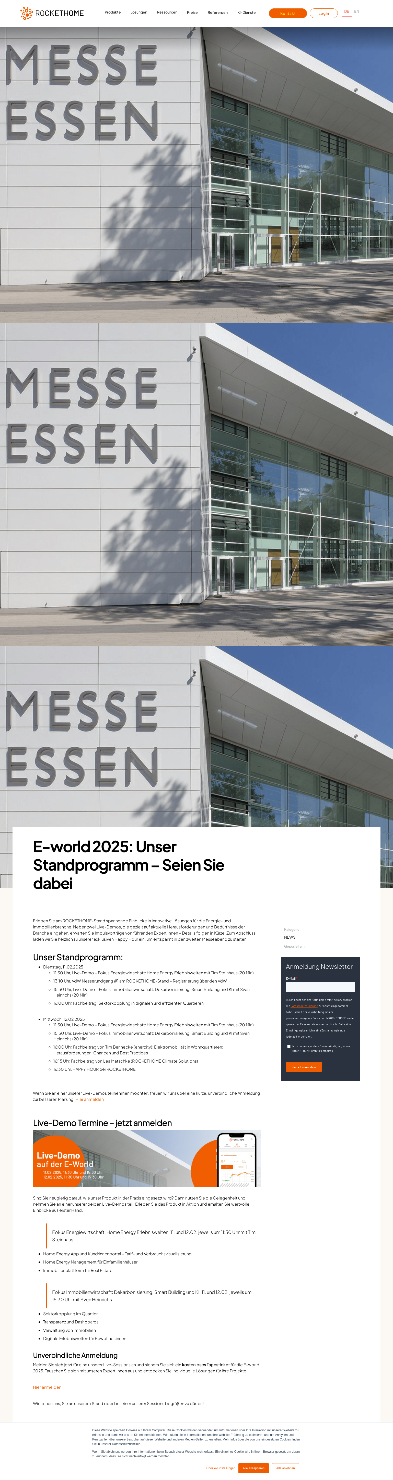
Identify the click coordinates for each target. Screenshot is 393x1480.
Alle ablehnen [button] (285, 1468)
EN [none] (356, 11)
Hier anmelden (89, 1099)
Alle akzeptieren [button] (253, 1468)
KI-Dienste (246, 12)
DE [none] (346, 11)
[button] (113, 13)
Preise (192, 12)
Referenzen (218, 12)
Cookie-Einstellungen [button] (220, 1468)
